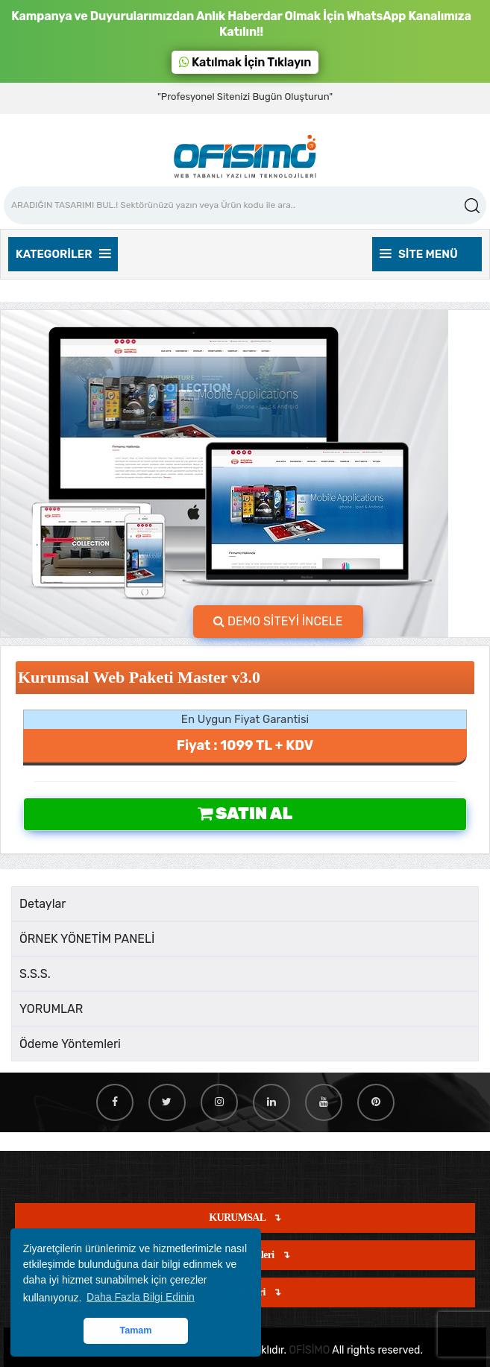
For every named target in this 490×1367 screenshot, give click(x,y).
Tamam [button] (135, 1330)
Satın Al (245, 814)
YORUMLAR (51, 1009)
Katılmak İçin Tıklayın (245, 62)
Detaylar (42, 904)
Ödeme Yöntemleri (70, 1044)
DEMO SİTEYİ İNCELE (278, 621)
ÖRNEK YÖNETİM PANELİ (86, 939)
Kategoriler (63, 254)
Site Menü (419, 254)
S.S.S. (35, 974)
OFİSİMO (309, 1350)
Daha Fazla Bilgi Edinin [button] (141, 1297)
